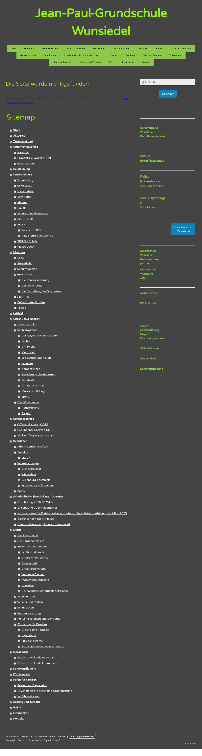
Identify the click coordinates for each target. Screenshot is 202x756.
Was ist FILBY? (31, 230)
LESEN (26, 457)
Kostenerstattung (29, 613)
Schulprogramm (27, 330)
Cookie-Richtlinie (45, 736)
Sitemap (61, 736)
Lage (20, 258)
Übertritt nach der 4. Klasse (35, 518)
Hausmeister (25, 191)
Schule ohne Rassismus (32, 213)
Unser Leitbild (26, 324)
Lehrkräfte (24, 196)
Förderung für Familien (32, 624)
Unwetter (27, 585)
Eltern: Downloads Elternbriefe (37, 663)
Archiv (21, 491)
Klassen (22, 202)
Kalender (23, 152)
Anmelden (190, 743)
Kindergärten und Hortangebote (42, 646)
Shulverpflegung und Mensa (35, 435)
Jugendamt (28, 635)
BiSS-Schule (25, 219)
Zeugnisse (28, 380)
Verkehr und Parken (30, 602)
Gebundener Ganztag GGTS (35, 430)
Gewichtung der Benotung (38, 374)
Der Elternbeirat (27, 535)
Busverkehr (24, 263)
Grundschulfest (31, 468)
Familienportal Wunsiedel (183, 229)
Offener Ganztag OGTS (32, 424)
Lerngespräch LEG (33, 385)
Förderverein (175, 55)
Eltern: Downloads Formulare (36, 657)
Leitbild (159, 48)
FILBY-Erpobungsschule (37, 235)
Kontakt (146, 62)
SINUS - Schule (27, 241)
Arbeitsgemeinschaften (32, 446)
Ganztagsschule (28, 55)
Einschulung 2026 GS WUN (35, 502)
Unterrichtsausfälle (75, 48)
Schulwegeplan (27, 269)
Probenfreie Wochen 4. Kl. (34, 158)
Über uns (142, 48)
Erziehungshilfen (32, 641)
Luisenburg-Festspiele (35, 480)
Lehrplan (27, 363)
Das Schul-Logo (31, 285)
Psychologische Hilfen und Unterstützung (44, 691)
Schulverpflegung (152, 55)
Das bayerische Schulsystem (40, 335)
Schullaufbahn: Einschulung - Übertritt (83, 55)
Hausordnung (30, 407)
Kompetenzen (30, 369)
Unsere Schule (122, 48)
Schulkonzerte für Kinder (37, 485)
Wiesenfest (28, 474)
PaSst (111, 62)
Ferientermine (26, 163)
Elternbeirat (128, 62)
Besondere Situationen (32, 546)
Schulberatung (27, 596)
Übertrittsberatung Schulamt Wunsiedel (43, 524)
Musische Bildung (33, 391)
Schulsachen (25, 607)
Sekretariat (24, 185)
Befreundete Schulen (31, 302)
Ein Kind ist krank (32, 552)
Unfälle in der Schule (34, 557)
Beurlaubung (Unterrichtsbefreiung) (44, 591)
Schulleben (50, 55)
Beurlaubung (99, 48)
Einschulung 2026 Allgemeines (37, 507)
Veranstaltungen (28, 463)
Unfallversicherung (33, 568)
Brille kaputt (29, 563)
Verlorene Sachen (32, 574)
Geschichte (24, 274)
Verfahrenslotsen (28, 696)
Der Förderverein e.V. (30, 541)
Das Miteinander (28, 402)
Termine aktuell (50, 48)
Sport (25, 396)
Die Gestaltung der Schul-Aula (41, 291)
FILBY (21, 224)
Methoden (28, 352)
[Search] (167, 82)
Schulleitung (25, 180)
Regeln (26, 413)
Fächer (25, 341)
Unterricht (28, 346)
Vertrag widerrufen (82, 736)
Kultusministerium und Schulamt (38, 618)
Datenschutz (27, 736)
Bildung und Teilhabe (90, 62)
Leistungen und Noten (36, 357)
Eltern (114, 55)
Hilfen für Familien (62, 62)
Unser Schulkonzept (180, 48)
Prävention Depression (32, 685)
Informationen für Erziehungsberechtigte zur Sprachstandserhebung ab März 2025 (72, 513)
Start (13, 48)
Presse (21, 307)
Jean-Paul (23, 296)
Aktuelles (29, 48)
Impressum (12, 736)
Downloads (130, 55)
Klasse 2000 (25, 246)
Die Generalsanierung (35, 280)
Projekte (22, 452)
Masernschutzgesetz (35, 580)
